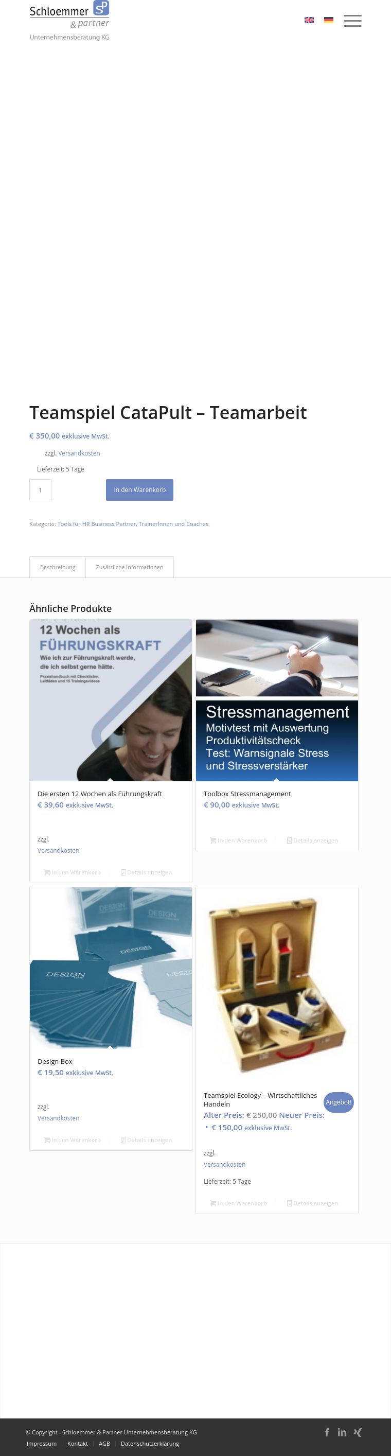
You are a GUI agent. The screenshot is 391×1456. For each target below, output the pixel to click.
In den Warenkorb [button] (72, 873)
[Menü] (347, 20)
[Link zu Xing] (357, 1437)
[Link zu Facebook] (326, 1437)
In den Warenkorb (140, 489)
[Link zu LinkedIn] (342, 1437)
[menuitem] (347, 20)
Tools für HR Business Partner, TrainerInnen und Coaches (133, 524)
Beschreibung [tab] (58, 567)
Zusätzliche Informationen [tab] (130, 567)
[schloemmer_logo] (162, 20)
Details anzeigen (146, 873)
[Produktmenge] (40, 490)
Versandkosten (79, 453)
